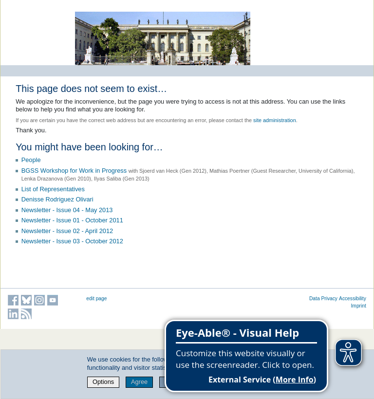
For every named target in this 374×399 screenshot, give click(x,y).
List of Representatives (53, 189)
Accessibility (352, 298)
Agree (139, 381)
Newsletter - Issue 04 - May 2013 (67, 210)
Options (103, 381)
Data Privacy (323, 298)
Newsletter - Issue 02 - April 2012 (67, 231)
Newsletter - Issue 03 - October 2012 (72, 241)
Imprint (358, 305)
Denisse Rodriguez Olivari (57, 199)
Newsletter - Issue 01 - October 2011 (72, 220)
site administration (274, 120)
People (31, 159)
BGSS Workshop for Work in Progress (74, 170)
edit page (96, 298)
